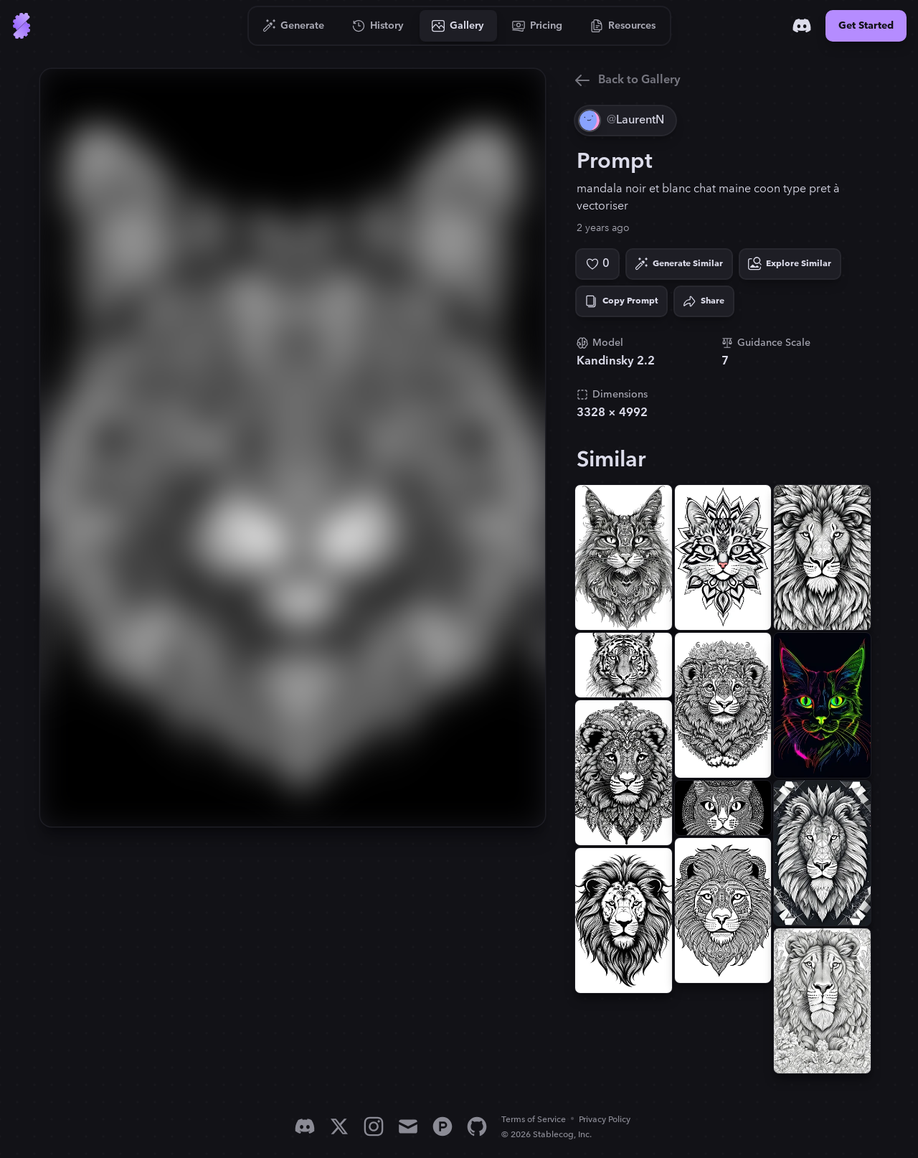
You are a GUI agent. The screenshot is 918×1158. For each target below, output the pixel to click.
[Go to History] (378, 25)
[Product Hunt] (442, 1126)
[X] (339, 1126)
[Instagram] (373, 1126)
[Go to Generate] (294, 25)
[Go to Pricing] (537, 25)
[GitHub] (477, 1126)
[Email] (408, 1126)
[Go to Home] (21, 26)
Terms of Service (533, 1119)
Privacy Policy (604, 1119)
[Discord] (801, 26)
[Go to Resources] (623, 25)
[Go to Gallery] (458, 25)
